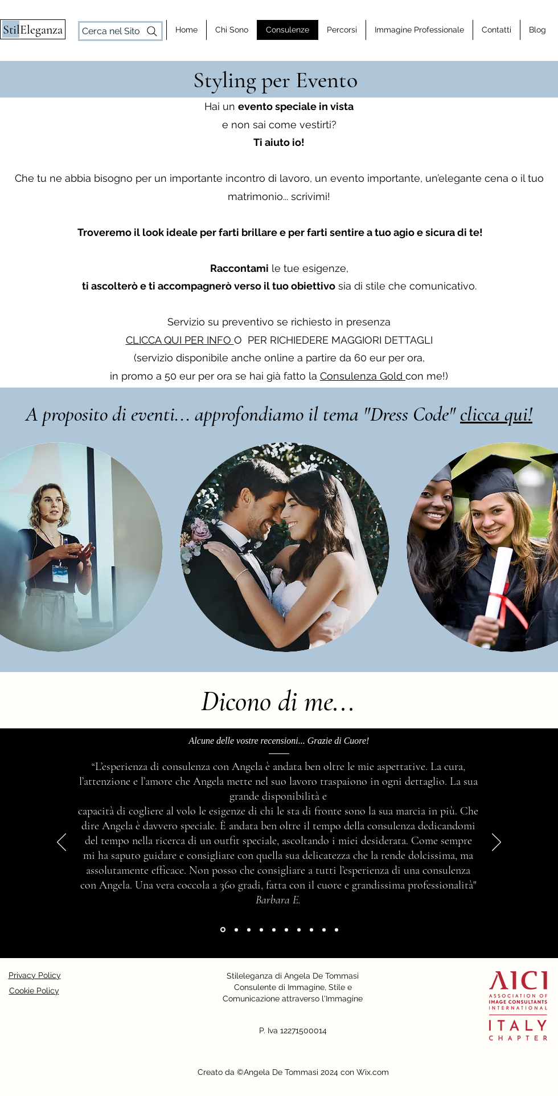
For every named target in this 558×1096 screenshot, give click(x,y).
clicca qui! (496, 414)
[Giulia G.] (299, 929)
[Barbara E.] (222, 929)
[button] (284, 547)
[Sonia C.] (261, 929)
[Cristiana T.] (336, 929)
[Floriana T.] (236, 929)
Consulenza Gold (362, 376)
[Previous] (61, 843)
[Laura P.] (324, 929)
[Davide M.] (286, 929)
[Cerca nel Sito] (120, 31)
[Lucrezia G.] (274, 929)
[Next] (496, 843)
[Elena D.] (249, 929)
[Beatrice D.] (311, 929)
